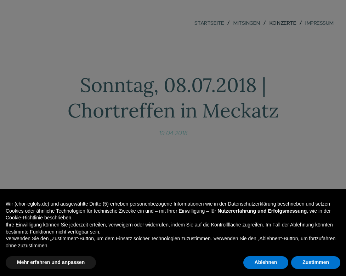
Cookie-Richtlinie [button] (24, 217)
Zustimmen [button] (315, 262)
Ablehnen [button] (266, 262)
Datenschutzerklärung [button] (252, 204)
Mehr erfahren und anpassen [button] (51, 262)
